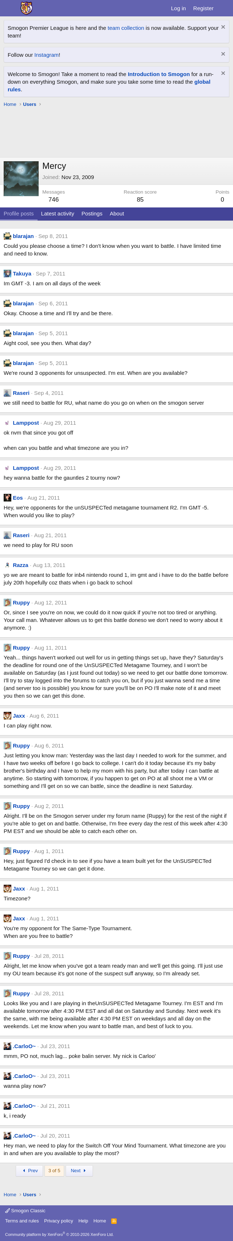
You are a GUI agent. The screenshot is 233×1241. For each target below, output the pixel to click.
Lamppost (26, 423)
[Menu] (10, 8)
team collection (126, 28)
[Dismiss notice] (222, 28)
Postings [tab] (91, 213)
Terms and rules (22, 1221)
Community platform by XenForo (59, 1234)
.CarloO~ (24, 1046)
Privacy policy (58, 1221)
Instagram (46, 55)
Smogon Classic (25, 1210)
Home (99, 1221)
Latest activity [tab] (57, 213)
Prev (29, 1170)
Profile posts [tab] (19, 213)
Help (83, 1221)
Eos (18, 498)
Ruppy (21, 602)
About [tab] (117, 213)
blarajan (23, 236)
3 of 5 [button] (54, 1170)
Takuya (22, 273)
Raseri (21, 393)
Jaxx (19, 716)
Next (79, 1170)
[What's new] (224, 8)
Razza (20, 565)
